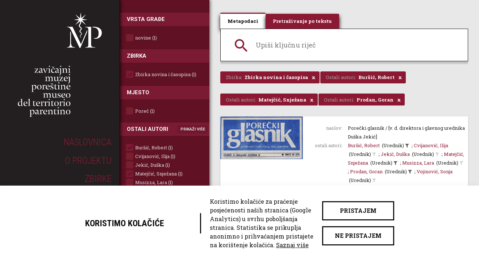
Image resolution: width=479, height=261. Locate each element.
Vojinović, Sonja (435, 171)
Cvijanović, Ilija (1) (155, 156)
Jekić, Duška (395, 154)
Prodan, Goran (366, 171)
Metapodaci (243, 21)
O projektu (88, 160)
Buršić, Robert (364, 145)
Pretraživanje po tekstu (302, 21)
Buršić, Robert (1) (154, 147)
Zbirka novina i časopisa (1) (165, 74)
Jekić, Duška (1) (152, 165)
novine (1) (146, 37)
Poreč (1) (145, 111)
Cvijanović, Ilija (431, 145)
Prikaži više (192, 129)
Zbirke (98, 178)
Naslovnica (88, 142)
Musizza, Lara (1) (154, 182)
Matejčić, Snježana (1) (159, 173)
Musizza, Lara (418, 163)
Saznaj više (292, 245)
